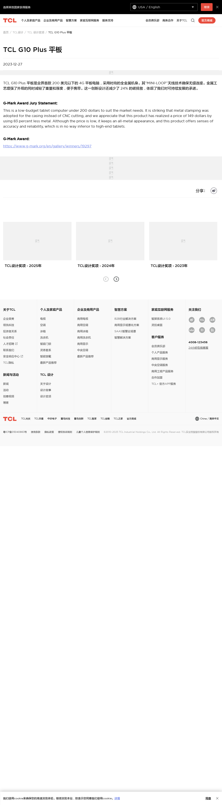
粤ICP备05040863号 (15, 431)
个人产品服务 (159, 352)
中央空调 (82, 350)
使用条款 (35, 431)
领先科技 (8, 325)
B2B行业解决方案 (125, 318)
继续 (206, 7)
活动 (6, 390)
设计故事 (45, 390)
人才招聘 (10, 344)
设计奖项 (45, 396)
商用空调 (82, 325)
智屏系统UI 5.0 (160, 318)
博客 (6, 402)
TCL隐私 (8, 362)
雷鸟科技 (65, 418)
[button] (116, 279)
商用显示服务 (159, 358)
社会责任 (8, 337)
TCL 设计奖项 (35, 32)
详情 (117, 798)
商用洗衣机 (84, 337)
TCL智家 (92, 418)
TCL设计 (18, 32)
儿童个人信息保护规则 (88, 431)
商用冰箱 (82, 331)
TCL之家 (118, 418)
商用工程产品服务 (162, 371)
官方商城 (131, 418)
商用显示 (82, 344)
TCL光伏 (25, 418)
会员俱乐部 (158, 346)
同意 (208, 798)
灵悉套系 (45, 350)
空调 (43, 325)
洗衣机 (44, 337)
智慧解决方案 (122, 337)
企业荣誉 (8, 318)
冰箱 (43, 331)
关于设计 (45, 384)
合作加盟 (156, 377)
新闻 (6, 384)
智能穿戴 (45, 356)
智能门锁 (45, 344)
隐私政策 (49, 431)
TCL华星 (38, 418)
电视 (43, 318)
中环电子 (52, 418)
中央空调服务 (159, 365)
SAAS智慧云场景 (125, 331)
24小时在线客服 (198, 347)
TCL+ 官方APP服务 (163, 384)
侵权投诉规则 (65, 431)
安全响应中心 (13, 356)
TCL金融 (105, 418)
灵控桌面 (156, 325)
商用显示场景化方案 (126, 325)
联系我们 (8, 350)
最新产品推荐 (48, 362)
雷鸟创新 (78, 418)
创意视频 (8, 396)
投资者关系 (10, 331)
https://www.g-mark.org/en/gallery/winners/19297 (47, 146)
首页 (6, 32)
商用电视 (82, 318)
